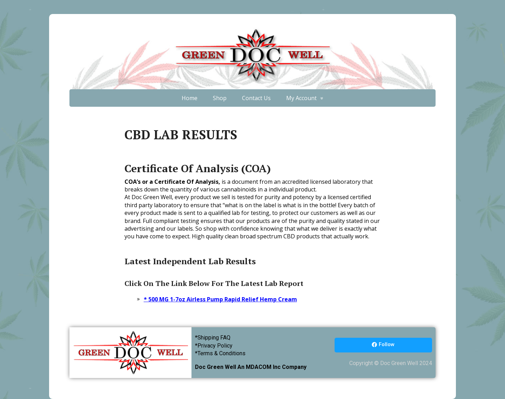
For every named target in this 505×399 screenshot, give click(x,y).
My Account (301, 98)
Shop (220, 98)
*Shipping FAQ (212, 337)
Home (189, 98)
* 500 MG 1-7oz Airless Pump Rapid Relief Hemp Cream (220, 299)
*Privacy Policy (214, 345)
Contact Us (256, 98)
